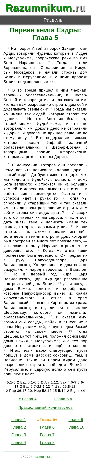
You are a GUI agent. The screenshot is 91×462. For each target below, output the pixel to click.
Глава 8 (47, 442)
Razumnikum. (45, 8)
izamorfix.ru (43, 457)
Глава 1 (18, 419)
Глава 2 (18, 427)
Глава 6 (61, 399)
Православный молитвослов (45, 407)
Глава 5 (47, 419)
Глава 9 (76, 419)
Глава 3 (18, 434)
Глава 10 (75, 427)
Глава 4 (29, 399)
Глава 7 (47, 434)
